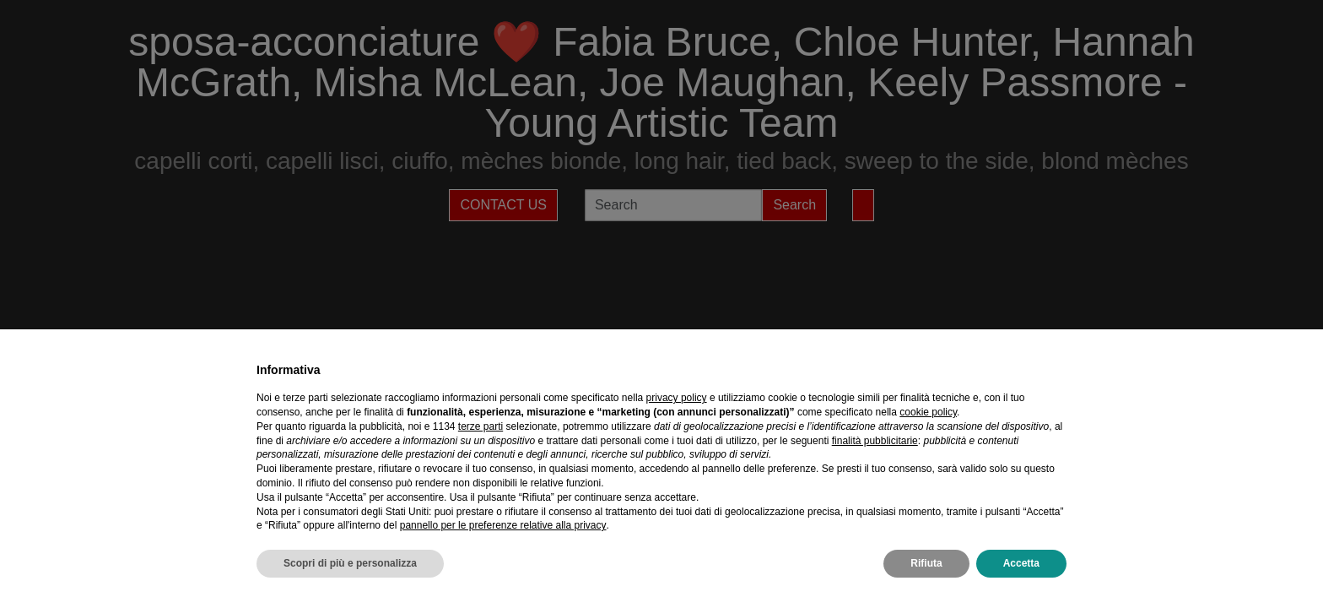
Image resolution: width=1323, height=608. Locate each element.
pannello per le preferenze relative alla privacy (503, 525)
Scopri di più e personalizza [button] (350, 563)
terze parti (480, 426)
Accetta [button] (1021, 563)
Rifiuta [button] (926, 563)
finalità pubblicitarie (875, 441)
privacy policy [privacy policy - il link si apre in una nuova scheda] (676, 398)
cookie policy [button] (928, 412)
